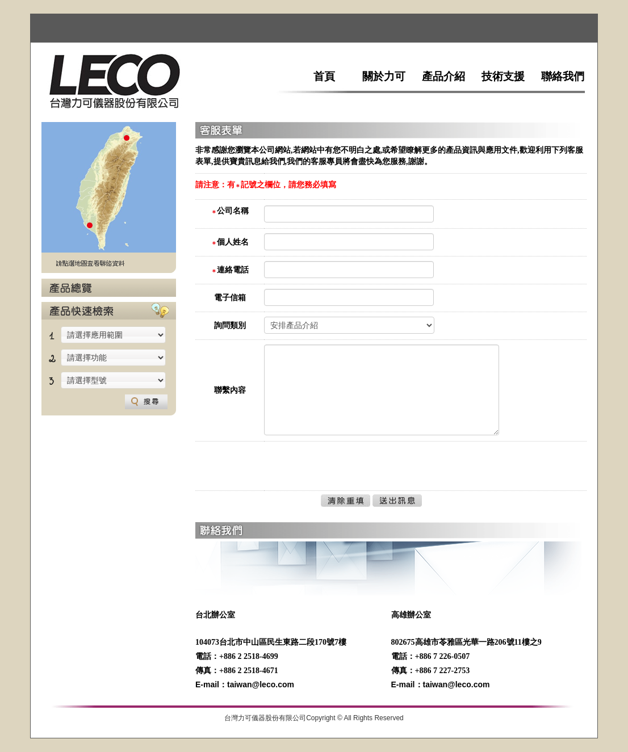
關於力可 (383, 76)
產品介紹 (443, 76)
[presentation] (350, 468)
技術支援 (503, 76)
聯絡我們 (562, 76)
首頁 (324, 76)
